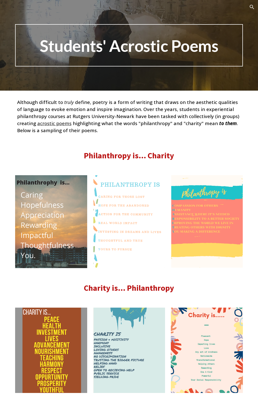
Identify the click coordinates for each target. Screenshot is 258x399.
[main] (129, 45)
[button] (252, 7)
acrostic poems (54, 123)
